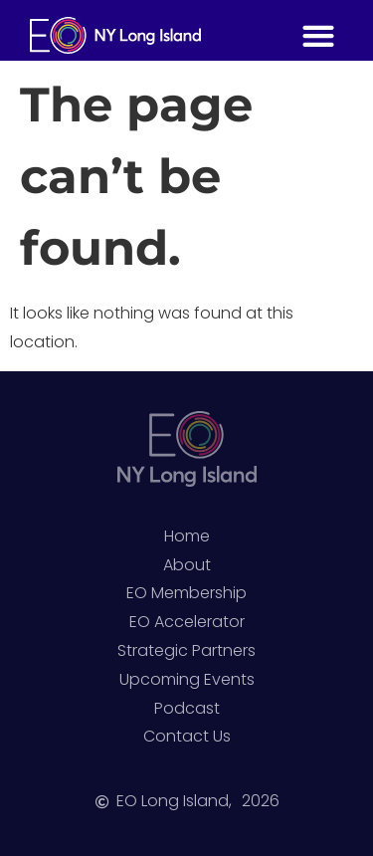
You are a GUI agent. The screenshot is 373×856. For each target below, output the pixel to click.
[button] (317, 35)
